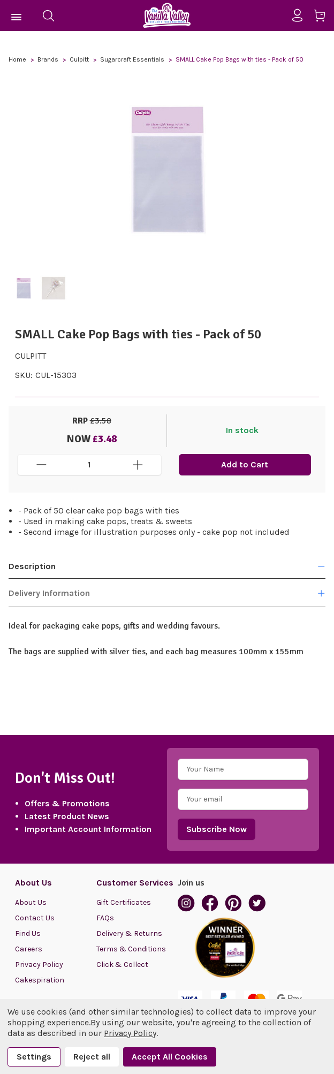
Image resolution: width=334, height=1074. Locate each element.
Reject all (91, 1057)
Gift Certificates (123, 902)
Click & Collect (122, 964)
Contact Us (35, 917)
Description (167, 566)
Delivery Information (167, 593)
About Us (31, 902)
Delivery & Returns (129, 933)
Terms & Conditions (131, 949)
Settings (34, 1057)
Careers (28, 949)
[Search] (48, 15)
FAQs (105, 917)
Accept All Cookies (170, 1057)
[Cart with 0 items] (323, 17)
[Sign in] (301, 15)
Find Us (28, 933)
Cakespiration (39, 980)
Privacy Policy (39, 964)
